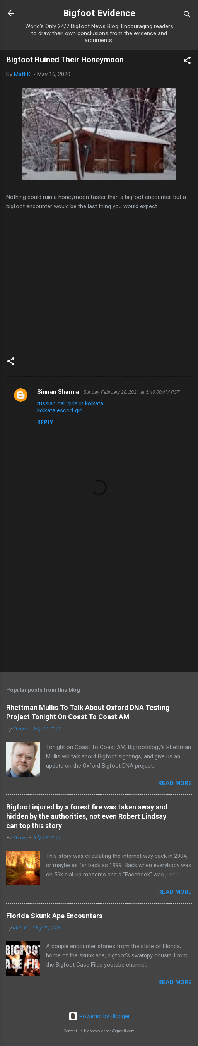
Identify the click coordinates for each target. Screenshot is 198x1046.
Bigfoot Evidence (99, 13)
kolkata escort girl (59, 410)
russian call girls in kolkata (70, 403)
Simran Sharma (58, 391)
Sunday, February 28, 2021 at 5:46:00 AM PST (132, 392)
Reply (45, 422)
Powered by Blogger (99, 1016)
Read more (175, 783)
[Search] (187, 15)
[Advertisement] (99, 605)
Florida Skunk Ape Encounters (54, 916)
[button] (187, 62)
